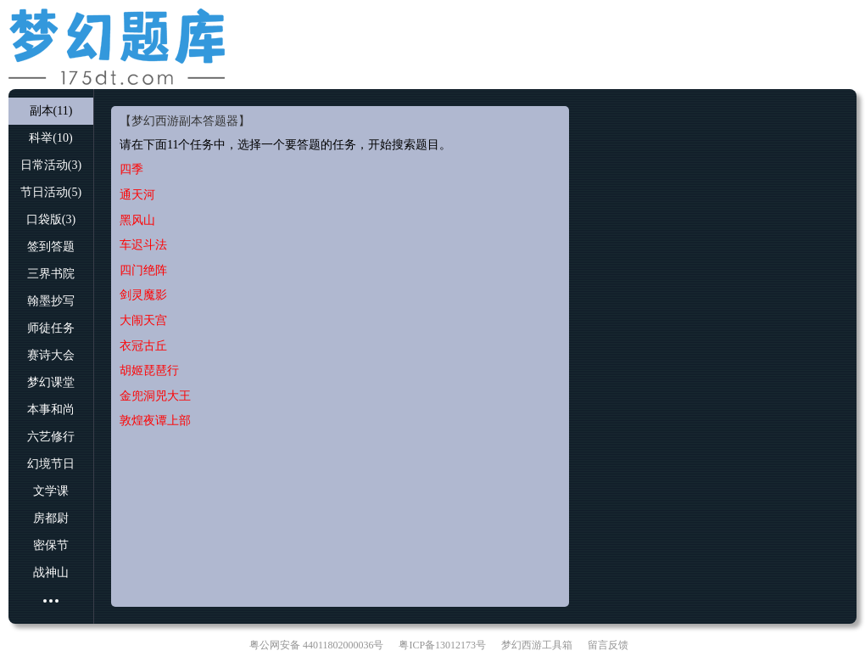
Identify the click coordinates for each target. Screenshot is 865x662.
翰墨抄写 (51, 301)
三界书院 (51, 273)
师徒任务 (51, 328)
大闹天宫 (143, 320)
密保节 (51, 545)
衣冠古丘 (143, 345)
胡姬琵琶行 (149, 370)
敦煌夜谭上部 (155, 420)
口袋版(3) (50, 219)
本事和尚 (51, 409)
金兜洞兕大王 (155, 396)
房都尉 (51, 518)
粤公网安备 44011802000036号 (316, 645)
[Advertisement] (542, 42)
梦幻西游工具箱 (536, 645)
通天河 (137, 194)
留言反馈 (608, 645)
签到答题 (51, 246)
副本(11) (51, 110)
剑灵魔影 (143, 295)
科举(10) (50, 138)
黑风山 (137, 220)
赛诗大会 (51, 355)
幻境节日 (51, 463)
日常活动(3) (50, 165)
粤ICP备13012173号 (442, 645)
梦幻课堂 (51, 382)
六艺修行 (51, 436)
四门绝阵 (143, 270)
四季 (131, 169)
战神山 (51, 572)
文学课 (51, 491)
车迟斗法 (143, 244)
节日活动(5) (50, 192)
